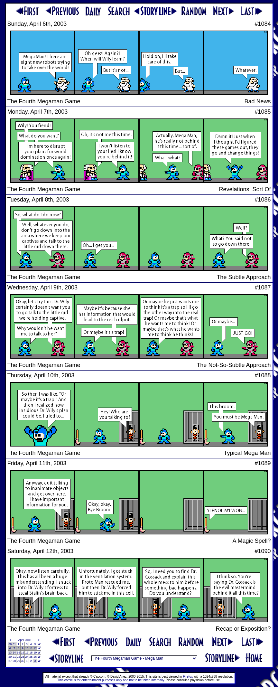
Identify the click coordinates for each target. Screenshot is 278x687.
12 (35, 648)
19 (35, 652)
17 (26, 652)
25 (30, 656)
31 (14, 644)
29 (18, 661)
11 (30, 648)
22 (18, 656)
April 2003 (24, 640)
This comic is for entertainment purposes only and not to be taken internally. (111, 680)
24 (26, 656)
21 (14, 656)
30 (10, 644)
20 (10, 656)
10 (26, 648)
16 (22, 652)
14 (14, 652)
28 (14, 661)
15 (18, 652)
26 (35, 656)
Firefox (188, 676)
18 (30, 652)
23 (22, 656)
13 (10, 652)
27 (10, 661)
